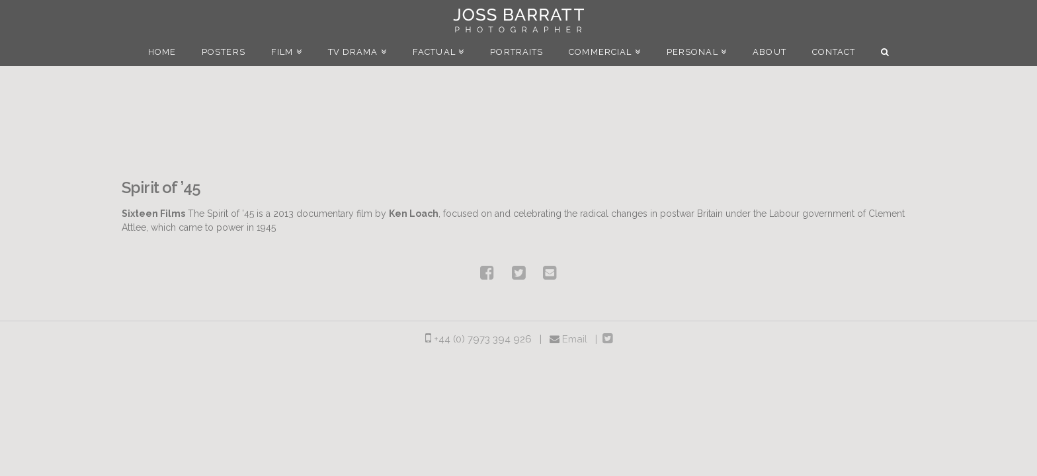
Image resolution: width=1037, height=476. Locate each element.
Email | (582, 339)
